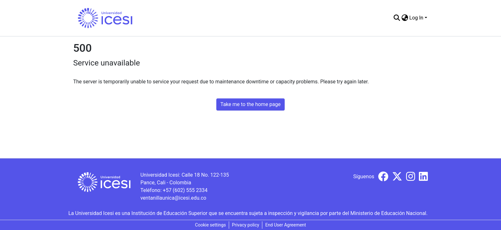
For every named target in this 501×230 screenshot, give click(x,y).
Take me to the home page (250, 104)
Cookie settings (210, 224)
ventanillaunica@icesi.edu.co (173, 198)
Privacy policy (245, 224)
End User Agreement (285, 224)
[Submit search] (397, 18)
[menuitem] (405, 18)
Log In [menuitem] (416, 18)
